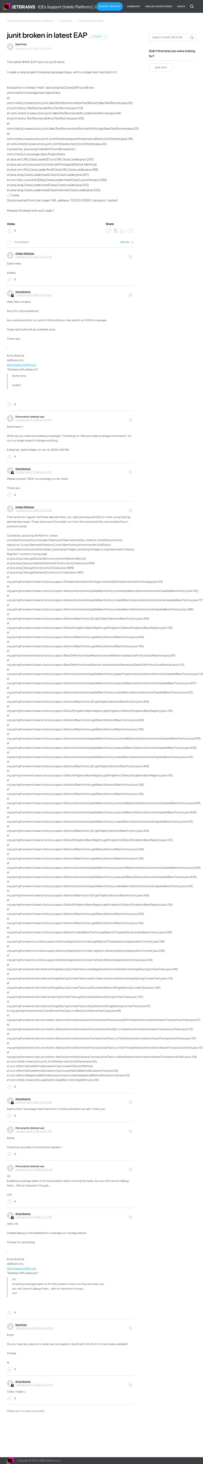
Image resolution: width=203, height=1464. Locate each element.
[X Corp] (115, 231)
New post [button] (161, 67)
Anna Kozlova (23, 291)
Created (33, 256)
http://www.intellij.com (21, 365)
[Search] (172, 37)
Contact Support (109, 6)
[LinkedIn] (122, 231)
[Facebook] (109, 231)
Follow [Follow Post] (98, 36)
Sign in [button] (181, 6)
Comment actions (130, 256)
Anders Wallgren (24, 253)
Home (19, 6)
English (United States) (158, 6)
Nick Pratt (21, 44)
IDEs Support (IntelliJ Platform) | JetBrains (30, 20)
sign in (18, 1411)
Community (133, 6)
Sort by (125, 242)
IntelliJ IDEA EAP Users (90, 20)
